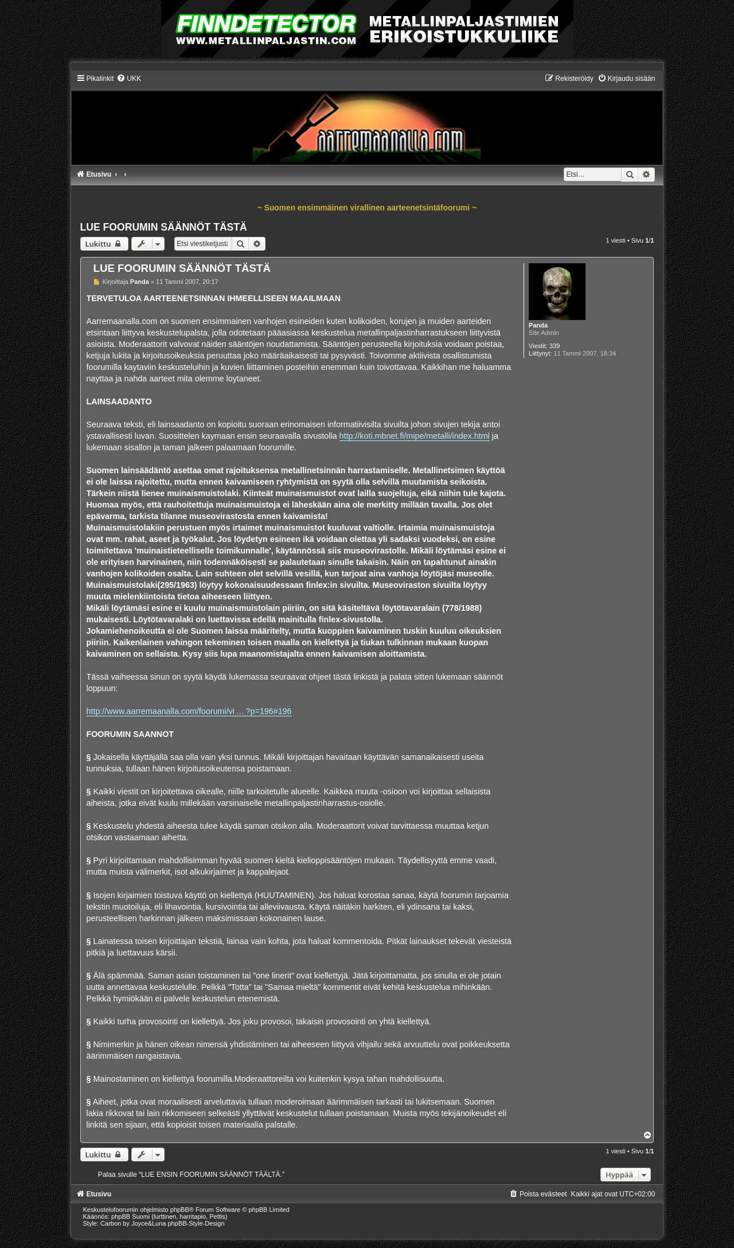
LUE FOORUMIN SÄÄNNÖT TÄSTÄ (163, 227)
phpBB (179, 1209)
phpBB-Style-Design (196, 1223)
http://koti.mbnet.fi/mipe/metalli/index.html (414, 435)
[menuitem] (128, 79)
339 (554, 345)
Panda (538, 325)
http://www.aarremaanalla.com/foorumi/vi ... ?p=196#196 (189, 711)
